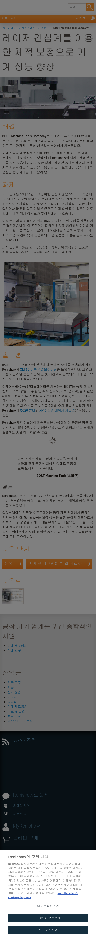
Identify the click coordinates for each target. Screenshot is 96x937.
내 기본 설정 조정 (48, 914)
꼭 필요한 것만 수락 (48, 926)
